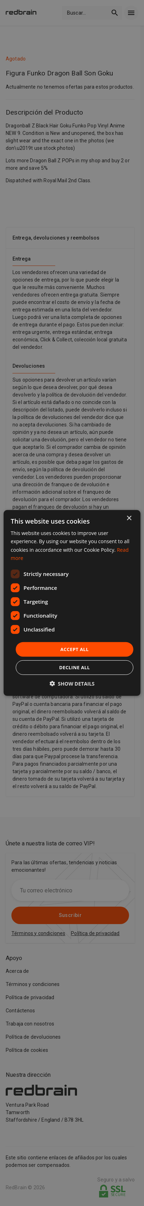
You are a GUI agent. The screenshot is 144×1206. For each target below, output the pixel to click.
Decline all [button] (74, 667)
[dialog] (72, 603)
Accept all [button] (74, 649)
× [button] (129, 518)
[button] (72, 683)
